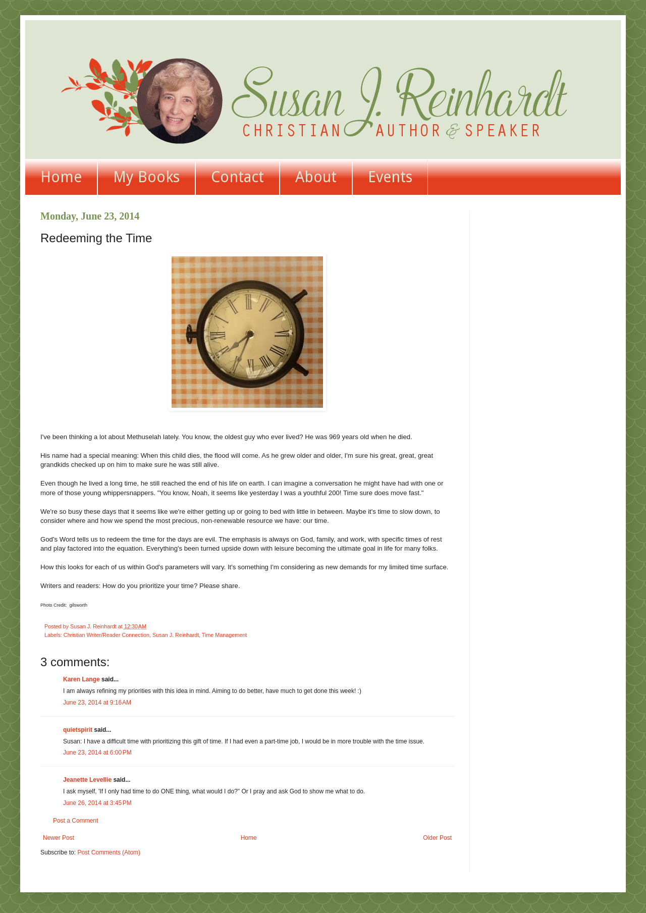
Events (390, 177)
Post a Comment (75, 820)
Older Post (437, 837)
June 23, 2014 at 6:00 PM (97, 752)
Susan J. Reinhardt (175, 635)
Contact (237, 177)
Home (61, 177)
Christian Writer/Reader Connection (106, 635)
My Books (146, 177)
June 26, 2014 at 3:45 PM (97, 803)
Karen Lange (81, 679)
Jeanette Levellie (87, 779)
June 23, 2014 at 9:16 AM (97, 702)
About (316, 177)
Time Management (224, 635)
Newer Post (58, 837)
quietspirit (77, 729)
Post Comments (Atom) (108, 852)
